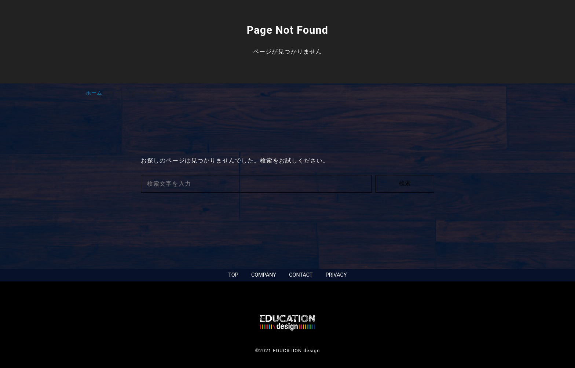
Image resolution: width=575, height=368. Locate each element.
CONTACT (300, 275)
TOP (233, 275)
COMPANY (263, 275)
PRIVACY (336, 275)
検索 (405, 183)
